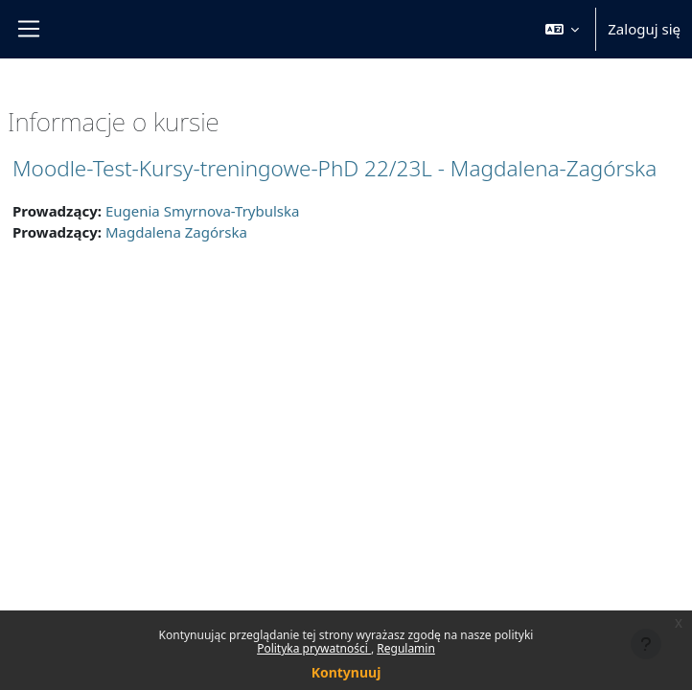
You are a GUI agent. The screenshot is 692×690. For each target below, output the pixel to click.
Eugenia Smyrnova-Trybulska (202, 210)
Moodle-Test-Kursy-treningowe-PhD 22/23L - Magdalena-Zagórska (334, 168)
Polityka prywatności (314, 648)
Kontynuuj (346, 672)
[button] (562, 29)
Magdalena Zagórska (176, 232)
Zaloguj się (644, 28)
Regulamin (406, 648)
